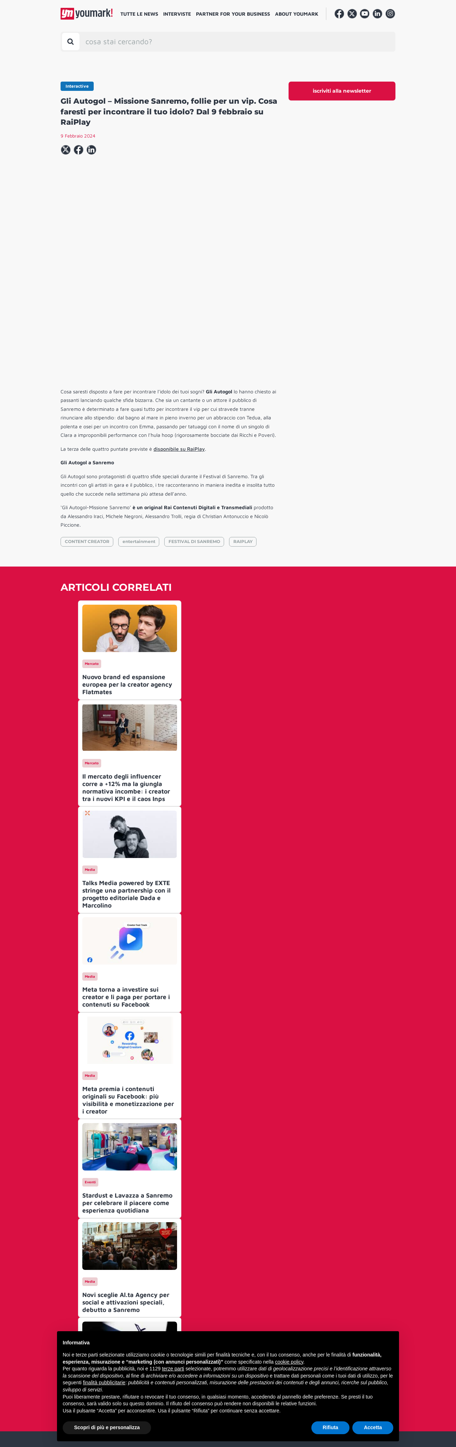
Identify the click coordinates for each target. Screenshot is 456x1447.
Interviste (177, 14)
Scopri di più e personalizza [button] (107, 1427)
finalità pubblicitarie (104, 1382)
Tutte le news (139, 14)
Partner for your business (233, 14)
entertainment (139, 432)
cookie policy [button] (289, 1362)
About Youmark (296, 14)
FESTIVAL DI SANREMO (194, 432)
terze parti (173, 1368)
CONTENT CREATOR (87, 432)
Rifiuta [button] (330, 1427)
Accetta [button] (373, 1427)
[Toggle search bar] (70, 41)
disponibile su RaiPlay (179, 340)
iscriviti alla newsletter (342, 91)
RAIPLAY (243, 432)
